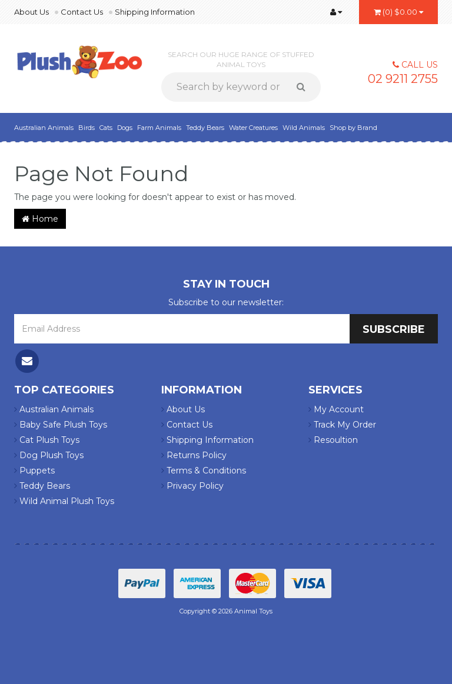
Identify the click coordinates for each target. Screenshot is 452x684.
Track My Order (342, 424)
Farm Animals (159, 128)
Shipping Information (155, 11)
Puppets (34, 470)
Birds (86, 128)
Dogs (124, 128)
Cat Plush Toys (46, 440)
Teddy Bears (205, 128)
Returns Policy (194, 455)
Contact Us (82, 11)
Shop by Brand (353, 128)
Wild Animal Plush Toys (64, 501)
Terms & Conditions (203, 470)
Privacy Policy (192, 486)
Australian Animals (44, 128)
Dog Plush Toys (49, 455)
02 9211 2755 (403, 79)
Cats (105, 128)
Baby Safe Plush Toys (60, 424)
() (398, 11)
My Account (336, 409)
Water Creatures (253, 128)
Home (40, 218)
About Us (31, 11)
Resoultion (333, 440)
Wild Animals (303, 128)
